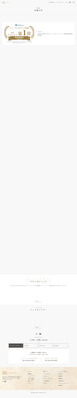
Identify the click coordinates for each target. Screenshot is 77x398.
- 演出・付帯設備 (31, 382)
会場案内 (30, 376)
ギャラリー (45, 379)
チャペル (30, 374)
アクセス (67, 2)
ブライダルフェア (60, 2)
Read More (38, 303)
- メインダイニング (31, 378)
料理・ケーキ (30, 384)
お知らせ (61, 376)
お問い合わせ (46, 348)
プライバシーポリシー (63, 386)
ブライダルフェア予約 (16, 348)
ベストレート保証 (62, 374)
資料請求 (61, 348)
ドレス (29, 386)
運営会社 (60, 388)
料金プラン (45, 374)
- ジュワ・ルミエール (32, 380)
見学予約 (31, 348)
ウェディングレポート (48, 381)
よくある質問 (46, 383)
